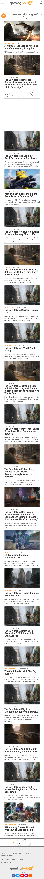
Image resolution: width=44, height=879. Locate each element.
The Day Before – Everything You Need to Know (21, 594)
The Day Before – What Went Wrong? (19, 349)
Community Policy (7, 856)
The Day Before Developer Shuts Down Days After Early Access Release (21, 431)
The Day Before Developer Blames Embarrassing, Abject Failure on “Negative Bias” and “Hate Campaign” (20, 84)
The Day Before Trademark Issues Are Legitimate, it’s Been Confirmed (21, 789)
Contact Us (5, 859)
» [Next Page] (28, 844)
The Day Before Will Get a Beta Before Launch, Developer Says (21, 750)
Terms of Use (5, 854)
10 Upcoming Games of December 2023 (16, 556)
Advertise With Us (7, 862)
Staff (21, 859)
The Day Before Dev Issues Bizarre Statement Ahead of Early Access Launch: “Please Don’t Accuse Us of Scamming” (21, 516)
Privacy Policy (17, 854)
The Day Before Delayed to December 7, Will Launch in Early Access (19, 633)
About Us (14, 859)
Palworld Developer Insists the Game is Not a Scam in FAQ (21, 195)
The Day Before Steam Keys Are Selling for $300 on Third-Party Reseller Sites (21, 272)
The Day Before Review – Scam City (21, 311)
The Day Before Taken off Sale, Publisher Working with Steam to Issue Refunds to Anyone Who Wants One (22, 390)
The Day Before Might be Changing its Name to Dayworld (21, 710)
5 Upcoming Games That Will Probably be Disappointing (19, 828)
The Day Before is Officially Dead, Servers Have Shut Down (20, 157)
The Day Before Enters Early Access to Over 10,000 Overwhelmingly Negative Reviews (19, 473)
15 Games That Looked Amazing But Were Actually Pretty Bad (21, 47)
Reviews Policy (30, 854)
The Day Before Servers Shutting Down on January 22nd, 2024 (21, 233)
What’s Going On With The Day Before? (20, 672)
